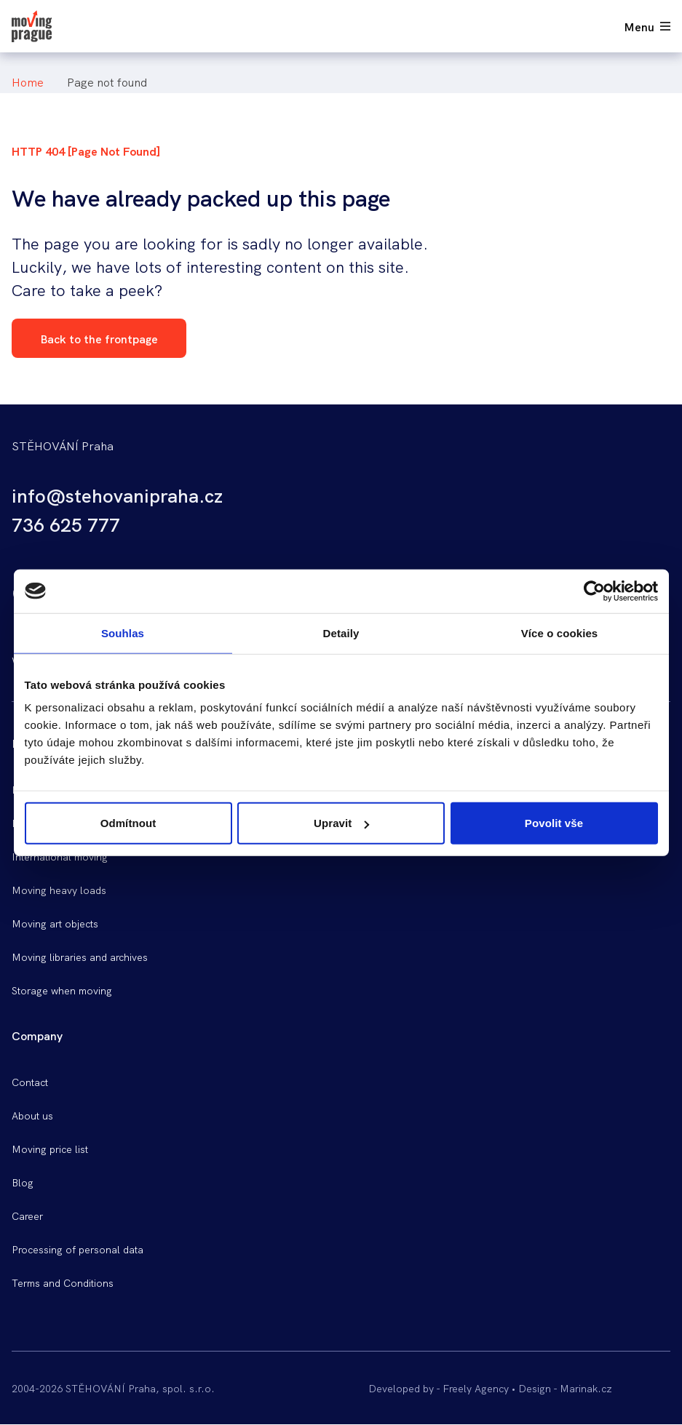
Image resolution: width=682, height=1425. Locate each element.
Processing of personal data (77, 1249)
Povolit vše (554, 823)
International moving (60, 856)
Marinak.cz (586, 1388)
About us (32, 1115)
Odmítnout (128, 823)
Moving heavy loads (59, 889)
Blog (22, 1182)
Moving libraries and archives (80, 956)
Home (28, 81)
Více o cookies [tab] (559, 632)
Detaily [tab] (341, 632)
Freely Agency (476, 1388)
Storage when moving (62, 990)
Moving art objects (55, 923)
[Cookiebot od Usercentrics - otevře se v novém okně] (594, 591)
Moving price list (50, 1148)
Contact (30, 1081)
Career (27, 1215)
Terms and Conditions (63, 1282)
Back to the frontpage (99, 338)
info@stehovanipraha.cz (117, 495)
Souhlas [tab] (122, 632)
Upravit (341, 823)
